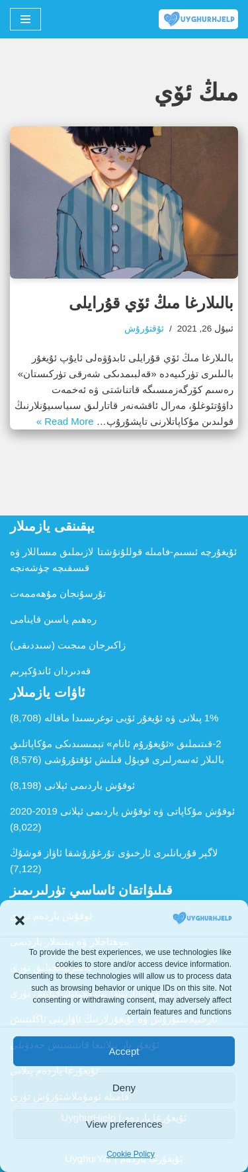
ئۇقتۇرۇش (144, 329)
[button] (19, 920)
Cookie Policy (130, 1154)
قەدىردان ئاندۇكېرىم (50, 670)
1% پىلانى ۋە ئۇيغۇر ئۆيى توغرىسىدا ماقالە (131, 717)
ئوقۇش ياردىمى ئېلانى (89, 785)
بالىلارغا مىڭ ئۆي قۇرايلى (151, 303)
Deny (124, 1087)
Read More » (65, 421)
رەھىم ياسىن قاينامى (53, 619)
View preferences (124, 1124)
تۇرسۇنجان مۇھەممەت (58, 593)
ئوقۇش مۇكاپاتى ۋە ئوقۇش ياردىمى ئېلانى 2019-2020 (122, 811)
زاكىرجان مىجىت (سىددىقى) (68, 645)
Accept (124, 1051)
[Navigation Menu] (25, 19)
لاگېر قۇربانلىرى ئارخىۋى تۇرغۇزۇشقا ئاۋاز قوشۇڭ (114, 852)
